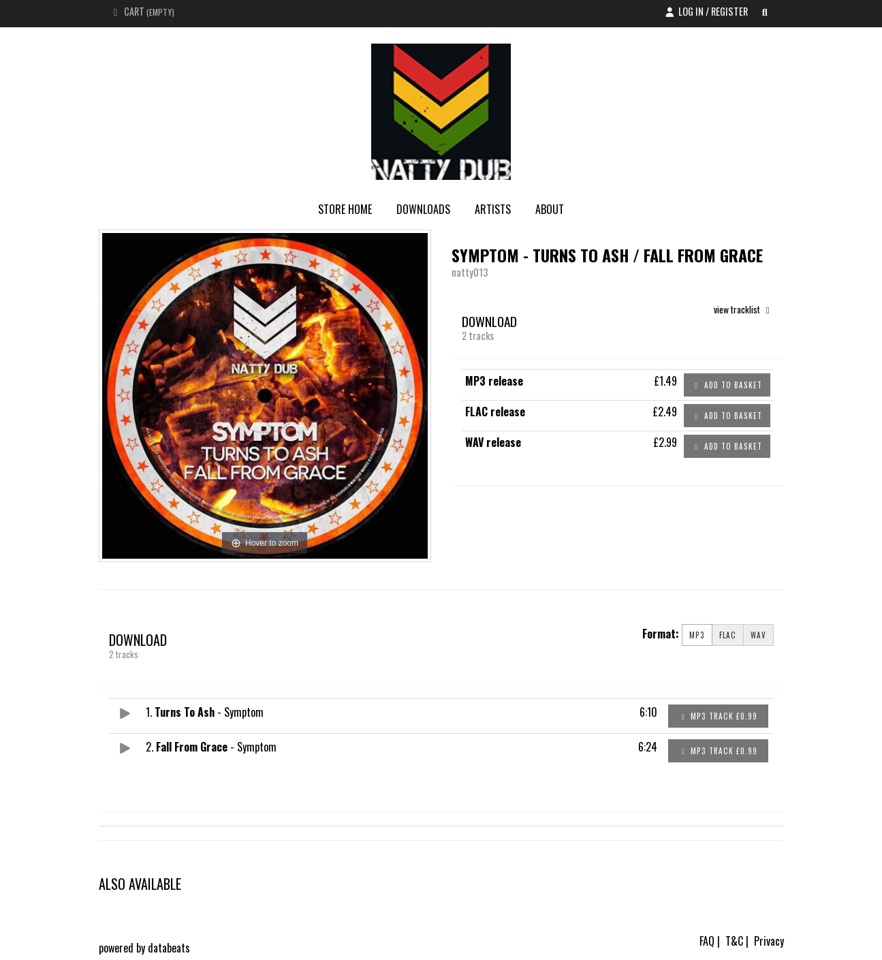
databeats (169, 948)
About (549, 209)
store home (345, 209)
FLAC (727, 635)
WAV (758, 635)
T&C (734, 941)
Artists (493, 209)
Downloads (423, 209)
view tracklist (744, 309)
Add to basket (727, 385)
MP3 (697, 635)
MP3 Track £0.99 (717, 716)
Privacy (769, 941)
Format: (660, 633)
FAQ (706, 941)
